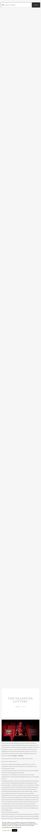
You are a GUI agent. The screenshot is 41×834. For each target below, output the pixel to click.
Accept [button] (14, 830)
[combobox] (16, 5)
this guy (14, 755)
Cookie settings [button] (6, 830)
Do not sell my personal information (11, 827)
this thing (20, 755)
